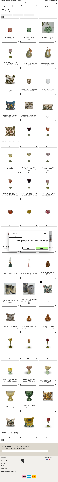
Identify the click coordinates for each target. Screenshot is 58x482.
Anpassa (29, 248)
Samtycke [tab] (15, 236)
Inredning (51, 0)
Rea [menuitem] (54, 5)
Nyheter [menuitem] (17, 5)
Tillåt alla (42, 248)
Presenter (55, 0)
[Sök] (16, 3)
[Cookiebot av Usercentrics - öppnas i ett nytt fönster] (42, 233)
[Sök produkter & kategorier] (8, 3)
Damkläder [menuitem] (24, 5)
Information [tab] (29, 236)
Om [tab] (42, 236)
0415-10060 (5, 460)
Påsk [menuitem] (39, 5)
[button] (6, 6)
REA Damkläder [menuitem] (46, 6)
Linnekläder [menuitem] (32, 5)
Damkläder (46, 0)
